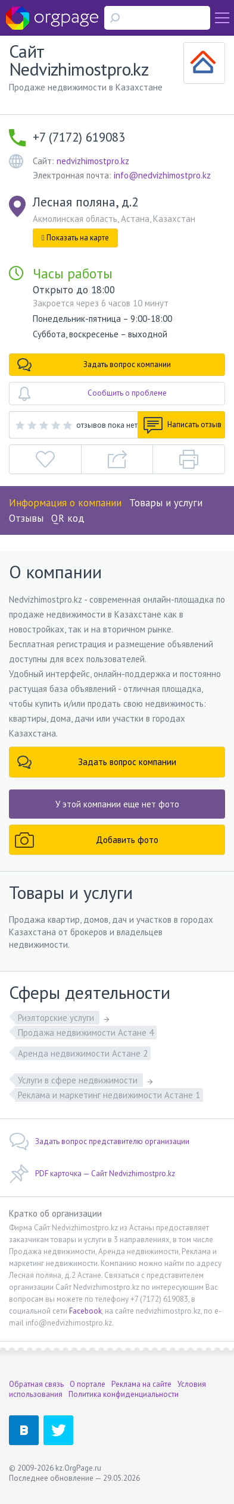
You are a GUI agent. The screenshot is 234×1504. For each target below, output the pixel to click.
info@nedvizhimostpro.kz (162, 175)
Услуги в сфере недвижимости (79, 1080)
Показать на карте (75, 238)
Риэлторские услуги (57, 1017)
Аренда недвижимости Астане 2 (83, 1053)
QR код (68, 518)
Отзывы (26, 518)
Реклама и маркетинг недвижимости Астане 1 (109, 1095)
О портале (87, 1384)
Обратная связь (36, 1384)
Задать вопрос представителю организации (99, 1142)
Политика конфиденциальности (123, 1394)
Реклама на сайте (141, 1384)
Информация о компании (65, 502)
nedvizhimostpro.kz (93, 161)
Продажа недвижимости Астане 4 (86, 1032)
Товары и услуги (165, 502)
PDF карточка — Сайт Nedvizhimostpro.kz (92, 1174)
